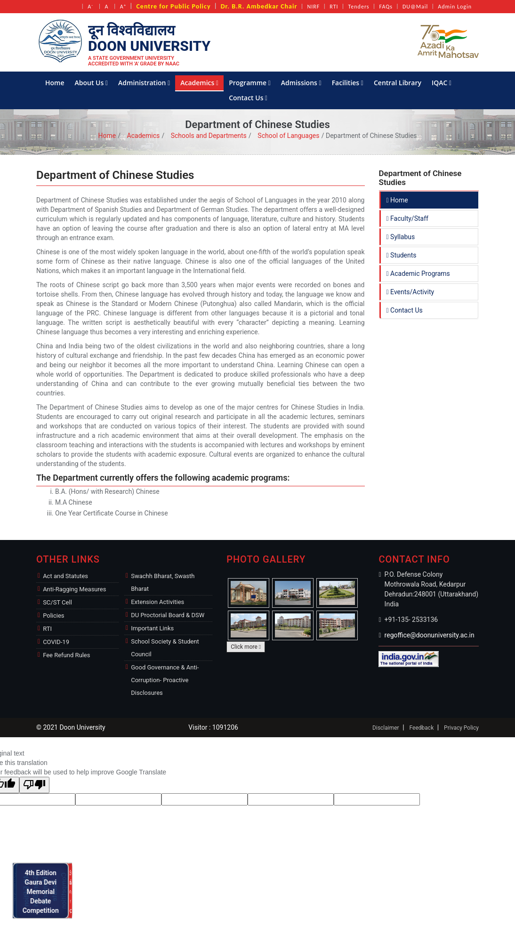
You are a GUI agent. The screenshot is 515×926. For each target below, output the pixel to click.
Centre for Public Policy (173, 6)
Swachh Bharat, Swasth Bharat (162, 582)
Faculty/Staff (407, 218)
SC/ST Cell (57, 602)
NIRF (313, 6)
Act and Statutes (65, 576)
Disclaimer (385, 728)
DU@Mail (415, 6)
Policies (53, 615)
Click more (246, 647)
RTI (334, 6)
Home (54, 82)
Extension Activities (157, 601)
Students (401, 255)
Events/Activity (410, 292)
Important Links (152, 628)
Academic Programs (418, 273)
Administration (144, 82)
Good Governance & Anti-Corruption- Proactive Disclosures (165, 680)
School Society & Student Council (165, 648)
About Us (91, 82)
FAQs (386, 6)
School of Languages (288, 135)
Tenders (359, 6)
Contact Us (248, 97)
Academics (199, 82)
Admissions (301, 82)
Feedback (422, 728)
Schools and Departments (209, 135)
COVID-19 (56, 641)
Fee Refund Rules (66, 655)
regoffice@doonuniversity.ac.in (430, 635)
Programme (250, 82)
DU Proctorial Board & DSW (167, 615)
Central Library (397, 82)
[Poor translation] (34, 785)
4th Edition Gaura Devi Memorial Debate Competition (43, 890)
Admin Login (455, 6)
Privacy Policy (461, 728)
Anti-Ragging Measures (74, 589)
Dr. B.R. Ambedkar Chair (259, 6)
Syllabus (400, 237)
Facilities (347, 82)
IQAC (441, 82)
